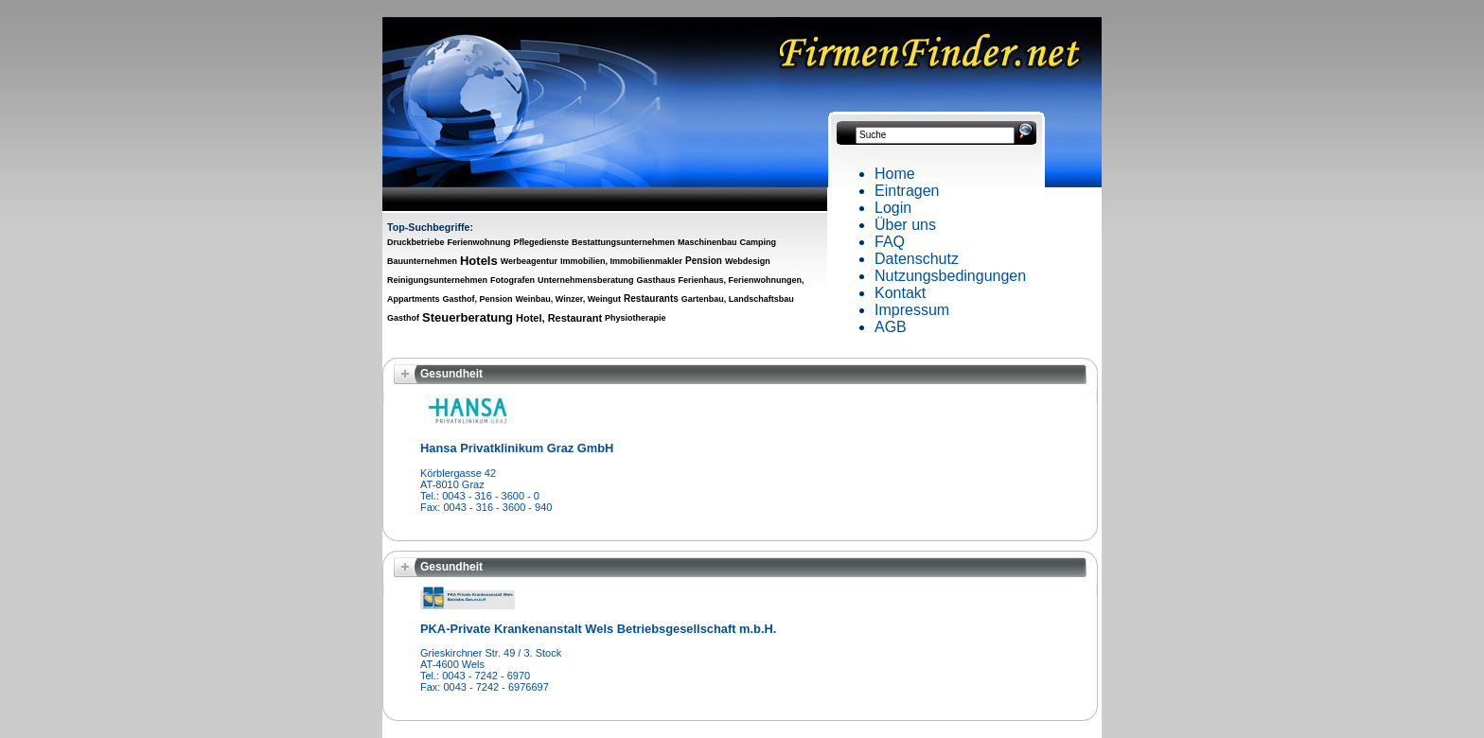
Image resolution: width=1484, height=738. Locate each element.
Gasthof (403, 318)
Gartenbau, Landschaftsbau (737, 299)
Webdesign (747, 261)
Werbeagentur (529, 261)
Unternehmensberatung (586, 280)
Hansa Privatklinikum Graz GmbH (516, 448)
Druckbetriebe (416, 242)
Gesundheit (451, 373)
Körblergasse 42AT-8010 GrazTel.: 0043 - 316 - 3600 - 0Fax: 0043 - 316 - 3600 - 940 (486, 490)
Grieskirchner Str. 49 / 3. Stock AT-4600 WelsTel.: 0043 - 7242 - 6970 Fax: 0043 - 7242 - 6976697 (490, 670)
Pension (703, 260)
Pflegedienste (541, 242)
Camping (757, 242)
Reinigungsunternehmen (437, 280)
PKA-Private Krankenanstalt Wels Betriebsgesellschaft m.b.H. (598, 629)
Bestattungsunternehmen (623, 242)
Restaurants (651, 298)
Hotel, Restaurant (559, 318)
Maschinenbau (707, 242)
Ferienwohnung (479, 242)
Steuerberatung (467, 317)
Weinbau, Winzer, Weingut (568, 299)
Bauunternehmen (422, 261)
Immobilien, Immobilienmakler (621, 261)
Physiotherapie (635, 318)
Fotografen (512, 280)
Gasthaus (655, 280)
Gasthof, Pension (477, 299)
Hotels (479, 261)
